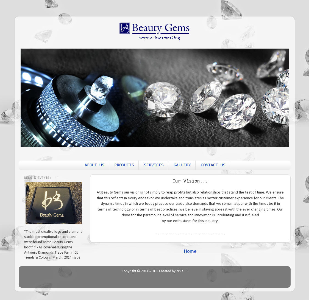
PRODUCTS (124, 165)
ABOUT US (94, 165)
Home (190, 251)
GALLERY (182, 165)
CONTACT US (213, 165)
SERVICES (154, 165)
